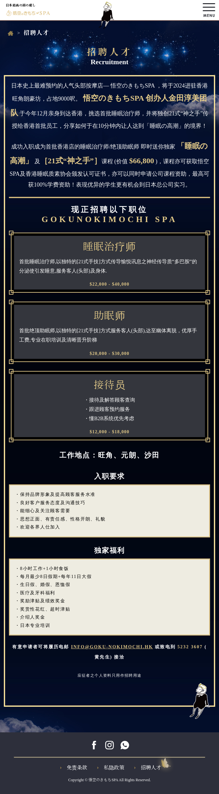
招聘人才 (147, 767)
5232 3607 (190, 646)
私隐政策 (110, 767)
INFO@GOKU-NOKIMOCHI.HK (112, 646)
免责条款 (73, 767)
